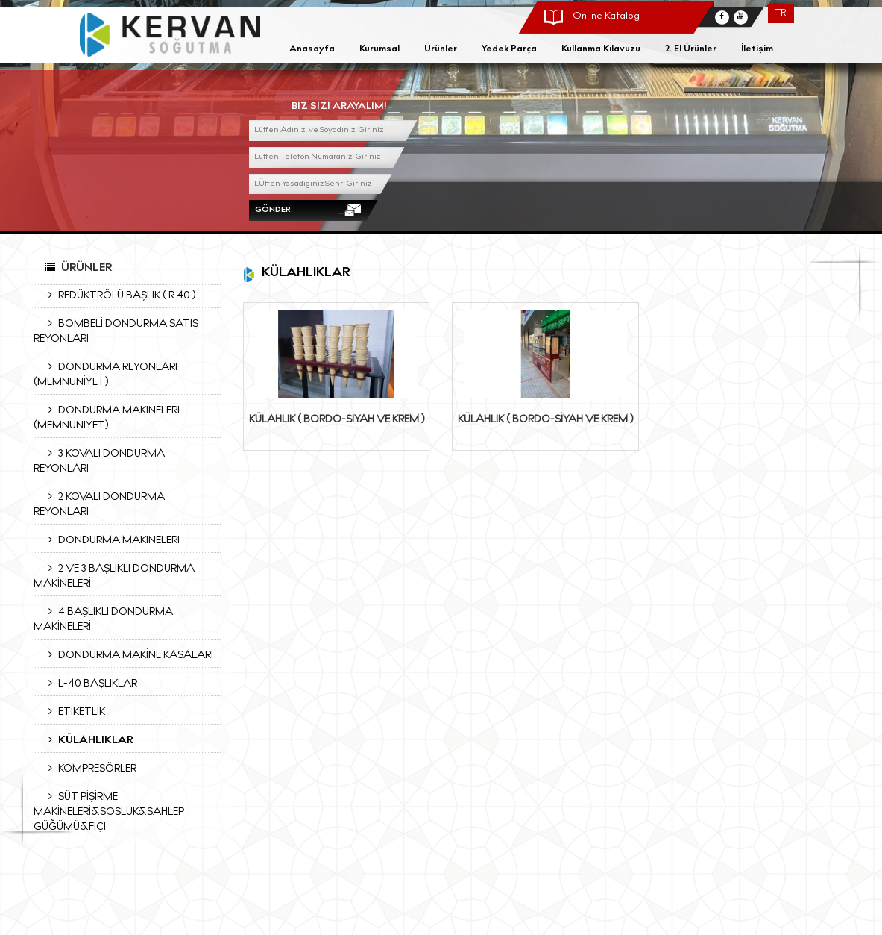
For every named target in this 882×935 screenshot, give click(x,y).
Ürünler (440, 49)
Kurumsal (379, 49)
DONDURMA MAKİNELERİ (110, 540)
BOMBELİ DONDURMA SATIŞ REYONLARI (116, 331)
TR (780, 14)
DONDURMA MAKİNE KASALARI (127, 655)
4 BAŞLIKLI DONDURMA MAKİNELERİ (103, 619)
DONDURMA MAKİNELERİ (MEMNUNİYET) (107, 417)
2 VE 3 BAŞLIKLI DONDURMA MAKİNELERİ (114, 576)
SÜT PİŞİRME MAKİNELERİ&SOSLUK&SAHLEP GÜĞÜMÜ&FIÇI (109, 812)
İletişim (757, 49)
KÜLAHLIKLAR (87, 740)
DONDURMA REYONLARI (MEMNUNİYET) (105, 374)
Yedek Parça (509, 49)
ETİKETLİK (73, 712)
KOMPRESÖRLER (88, 769)
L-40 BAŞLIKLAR (89, 683)
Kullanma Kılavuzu (600, 49)
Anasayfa (312, 49)
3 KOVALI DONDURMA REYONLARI (99, 461)
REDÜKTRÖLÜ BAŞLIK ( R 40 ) (118, 295)
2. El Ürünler (690, 49)
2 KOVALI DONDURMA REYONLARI (99, 504)
